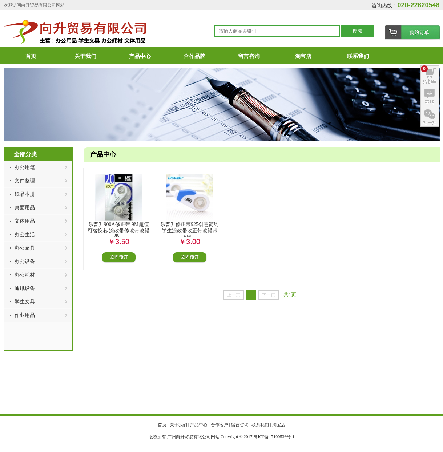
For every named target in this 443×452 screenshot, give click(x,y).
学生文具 (25, 301)
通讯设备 (25, 288)
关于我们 (85, 56)
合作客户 (219, 424)
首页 (30, 56)
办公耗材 (25, 275)
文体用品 (25, 221)
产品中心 (140, 56)
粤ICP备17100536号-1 (274, 436)
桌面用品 (25, 207)
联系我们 (358, 56)
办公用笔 (25, 167)
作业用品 (25, 315)
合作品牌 (194, 56)
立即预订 (119, 257)
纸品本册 (25, 194)
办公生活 (25, 234)
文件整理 (25, 180)
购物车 (412, 32)
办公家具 (25, 248)
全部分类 (25, 154)
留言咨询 (249, 56)
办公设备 (25, 261)
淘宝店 (303, 56)
